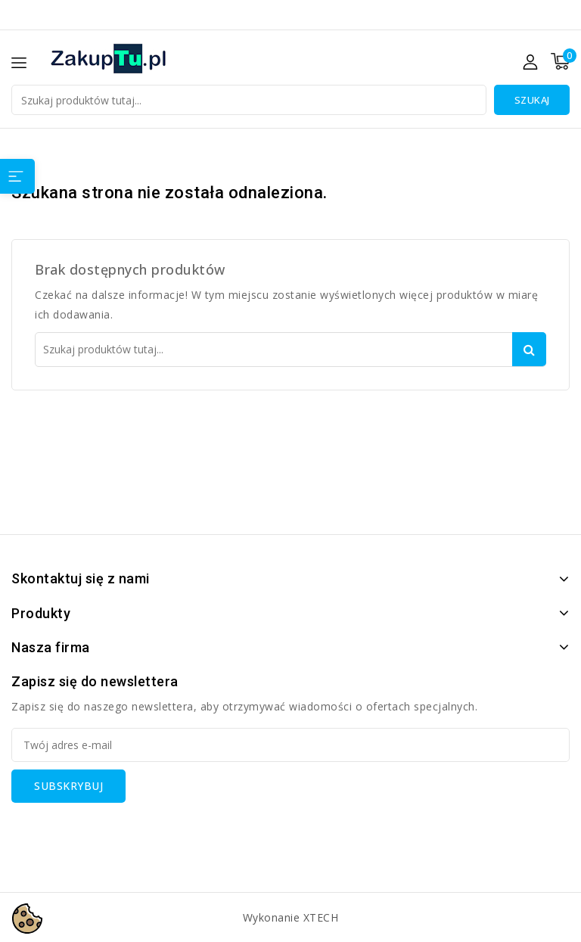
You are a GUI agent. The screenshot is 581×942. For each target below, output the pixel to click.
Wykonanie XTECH (291, 917)
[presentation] (126, 832)
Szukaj (532, 100)
